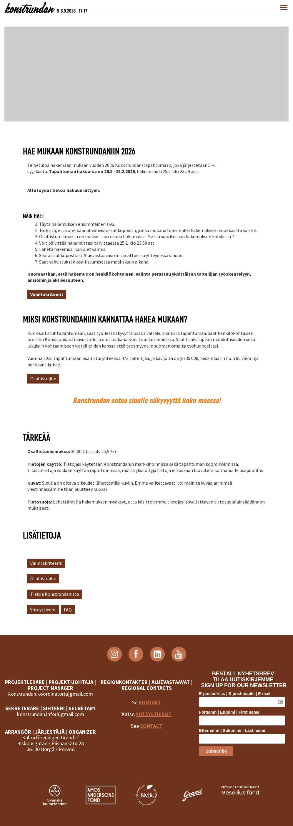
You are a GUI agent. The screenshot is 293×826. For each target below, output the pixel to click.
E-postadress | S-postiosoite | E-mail (234, 693)
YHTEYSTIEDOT (154, 714)
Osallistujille (43, 378)
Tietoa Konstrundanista (54, 594)
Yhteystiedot (43, 610)
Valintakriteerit (46, 563)
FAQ (68, 610)
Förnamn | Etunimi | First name (229, 712)
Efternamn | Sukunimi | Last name (232, 730)
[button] (284, 7)
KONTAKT (150, 702)
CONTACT (151, 726)
